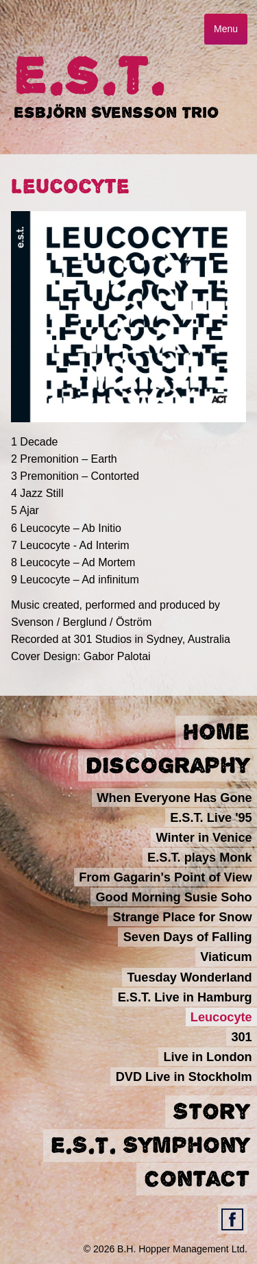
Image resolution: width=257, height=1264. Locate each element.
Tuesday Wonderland (189, 977)
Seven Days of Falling (187, 937)
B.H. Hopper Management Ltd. (182, 1248)
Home (216, 732)
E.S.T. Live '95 (211, 817)
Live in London (207, 1057)
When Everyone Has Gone (174, 797)
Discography (167, 765)
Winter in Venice (204, 837)
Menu (226, 28)
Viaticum (226, 957)
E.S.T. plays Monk (199, 857)
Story (211, 1112)
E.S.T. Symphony (150, 1145)
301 (241, 1037)
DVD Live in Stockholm (184, 1077)
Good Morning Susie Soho (173, 897)
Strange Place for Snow (182, 917)
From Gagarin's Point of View (165, 877)
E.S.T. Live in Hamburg (185, 997)
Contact (196, 1179)
